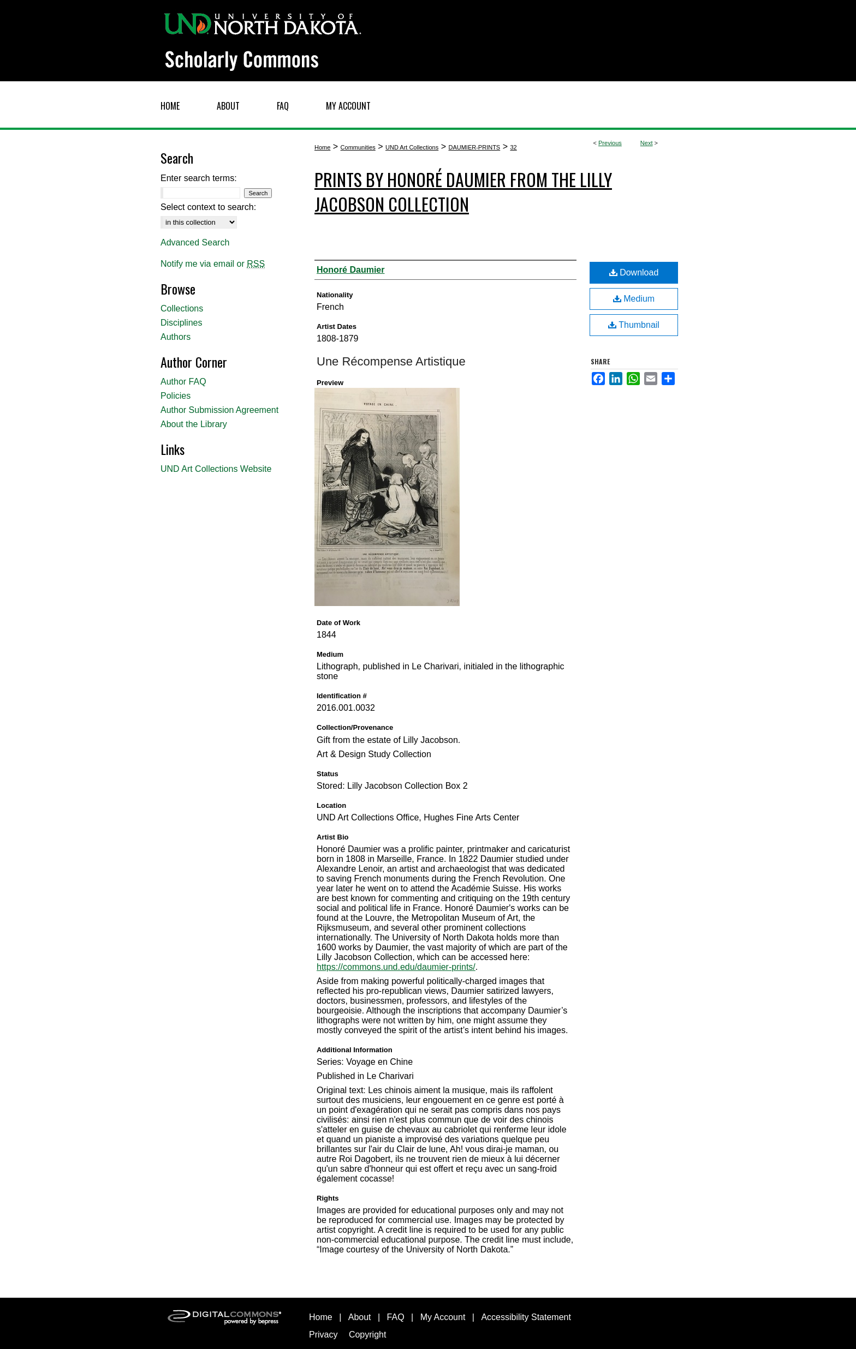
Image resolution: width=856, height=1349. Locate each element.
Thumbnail (633, 324)
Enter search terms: (198, 178)
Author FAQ (183, 381)
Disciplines (181, 322)
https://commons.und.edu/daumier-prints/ (396, 967)
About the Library (193, 424)
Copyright (367, 1334)
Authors (175, 336)
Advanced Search (194, 242)
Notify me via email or (212, 264)
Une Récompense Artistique (391, 361)
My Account (443, 1317)
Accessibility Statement (526, 1317)
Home (322, 147)
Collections (181, 308)
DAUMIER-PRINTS (474, 147)
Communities (358, 147)
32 (513, 147)
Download (634, 272)
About (359, 1317)
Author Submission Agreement (219, 410)
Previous (610, 143)
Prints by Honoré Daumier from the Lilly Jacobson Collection (463, 191)
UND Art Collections (411, 147)
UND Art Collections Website (215, 468)
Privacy (323, 1334)
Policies (175, 395)
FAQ (396, 1317)
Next (646, 143)
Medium (634, 298)
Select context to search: (208, 207)
